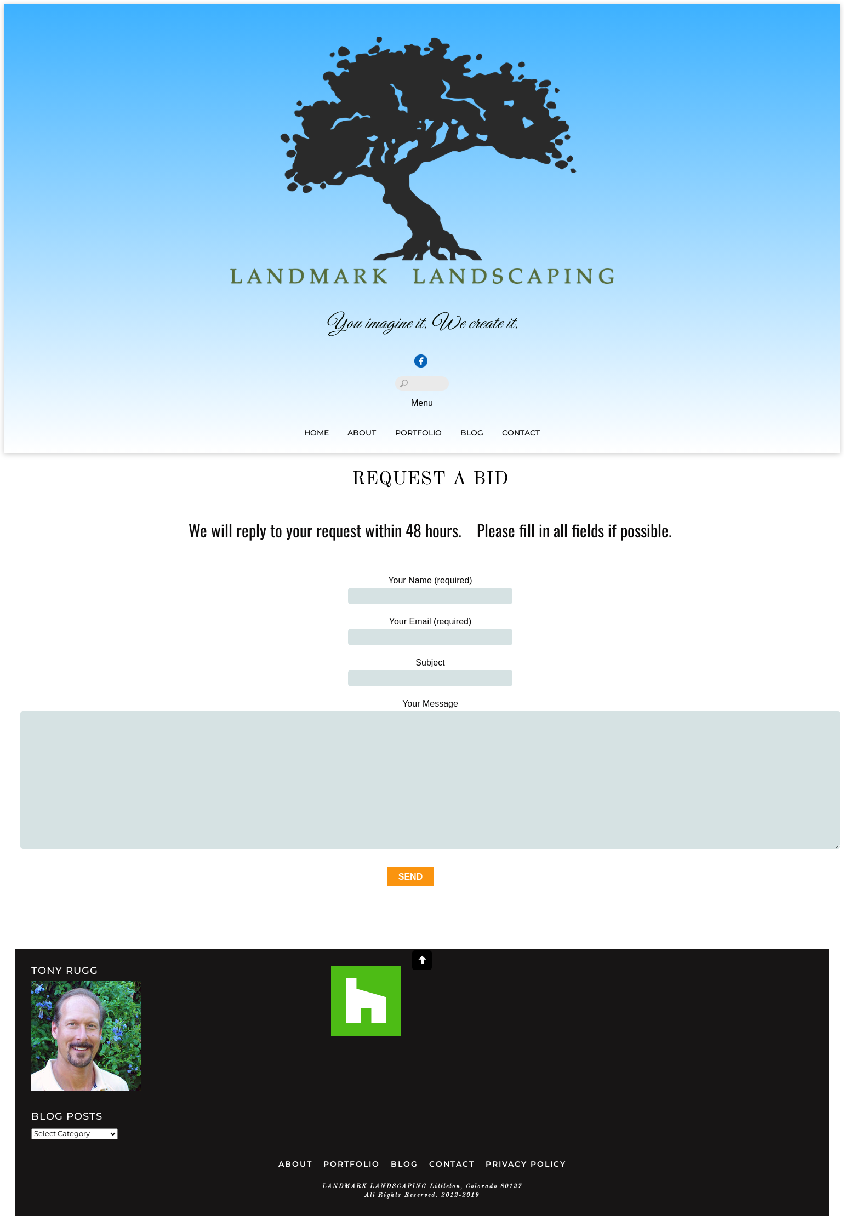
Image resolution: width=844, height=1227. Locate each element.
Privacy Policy (526, 1164)
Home (316, 433)
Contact (521, 433)
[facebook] (420, 361)
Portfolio (418, 433)
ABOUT (295, 1164)
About (361, 433)
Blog (471, 433)
